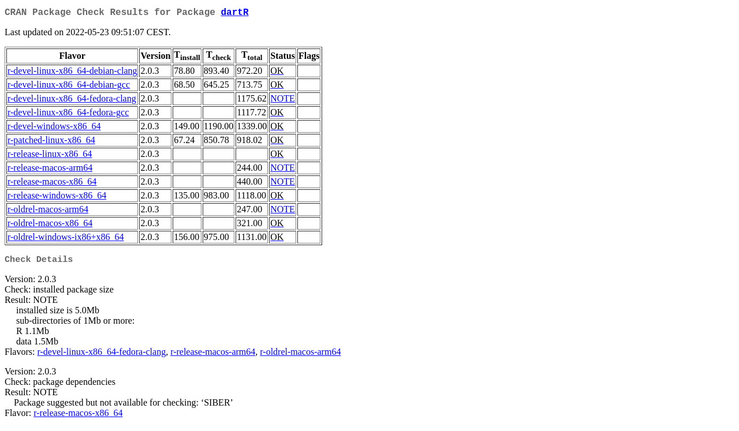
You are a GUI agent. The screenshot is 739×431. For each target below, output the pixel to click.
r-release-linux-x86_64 (50, 156)
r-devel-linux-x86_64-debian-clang (72, 73)
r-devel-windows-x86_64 (54, 128)
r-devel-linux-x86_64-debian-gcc (69, 87)
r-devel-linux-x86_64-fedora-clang (72, 101)
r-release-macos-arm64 (50, 170)
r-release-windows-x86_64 (57, 198)
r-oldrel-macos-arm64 (48, 211)
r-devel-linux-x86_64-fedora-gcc (68, 114)
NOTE (282, 101)
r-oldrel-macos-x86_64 (50, 225)
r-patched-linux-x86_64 (51, 142)
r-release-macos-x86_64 (52, 184)
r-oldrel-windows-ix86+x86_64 (66, 239)
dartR (234, 14)
